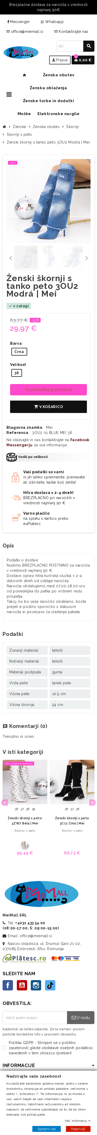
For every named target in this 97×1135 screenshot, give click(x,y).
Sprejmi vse (47, 1129)
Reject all (78, 1129)
